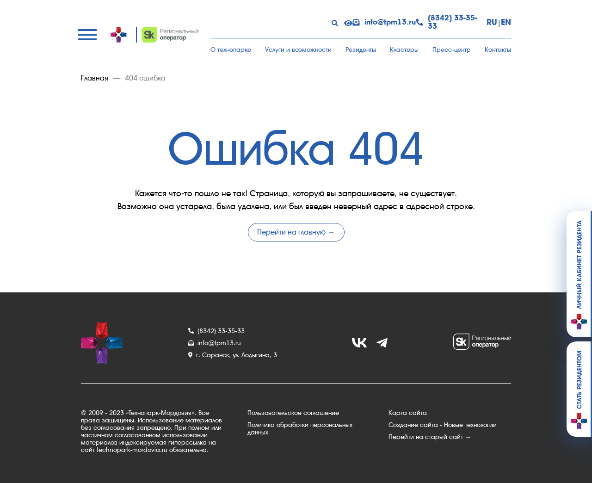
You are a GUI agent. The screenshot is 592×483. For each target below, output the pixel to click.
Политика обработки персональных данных (299, 428)
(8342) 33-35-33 (446, 22)
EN (506, 22)
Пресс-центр (451, 49)
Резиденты (360, 49)
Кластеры (404, 49)
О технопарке (230, 49)
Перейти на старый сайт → (429, 436)
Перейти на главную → (296, 232)
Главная (94, 78)
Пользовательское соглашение (293, 412)
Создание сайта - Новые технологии (442, 424)
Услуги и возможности (298, 49)
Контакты (498, 49)
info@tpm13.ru (384, 22)
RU (492, 22)
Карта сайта (407, 412)
